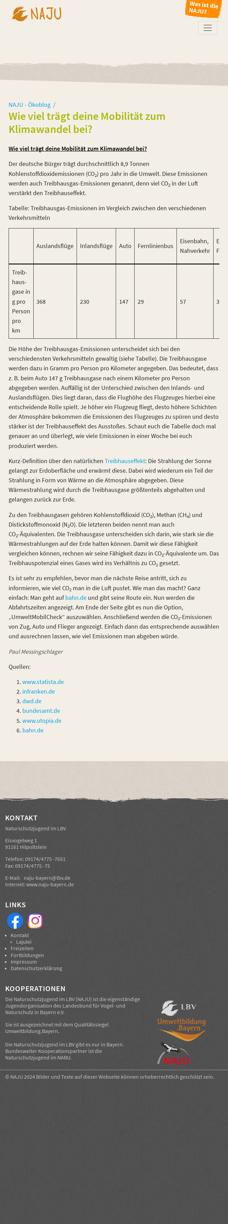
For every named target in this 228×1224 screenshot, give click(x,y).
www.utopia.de (41, 721)
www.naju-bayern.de (50, 884)
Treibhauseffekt (125, 461)
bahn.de (76, 598)
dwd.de (32, 701)
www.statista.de (43, 682)
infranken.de (38, 691)
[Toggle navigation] (207, 28)
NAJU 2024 (22, 1076)
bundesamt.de (41, 711)
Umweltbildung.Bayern (31, 1031)
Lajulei (24, 941)
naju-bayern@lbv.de (47, 877)
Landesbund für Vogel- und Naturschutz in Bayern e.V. (65, 1008)
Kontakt (20, 935)
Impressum (24, 961)
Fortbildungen (27, 955)
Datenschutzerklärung (36, 968)
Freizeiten (22, 948)
